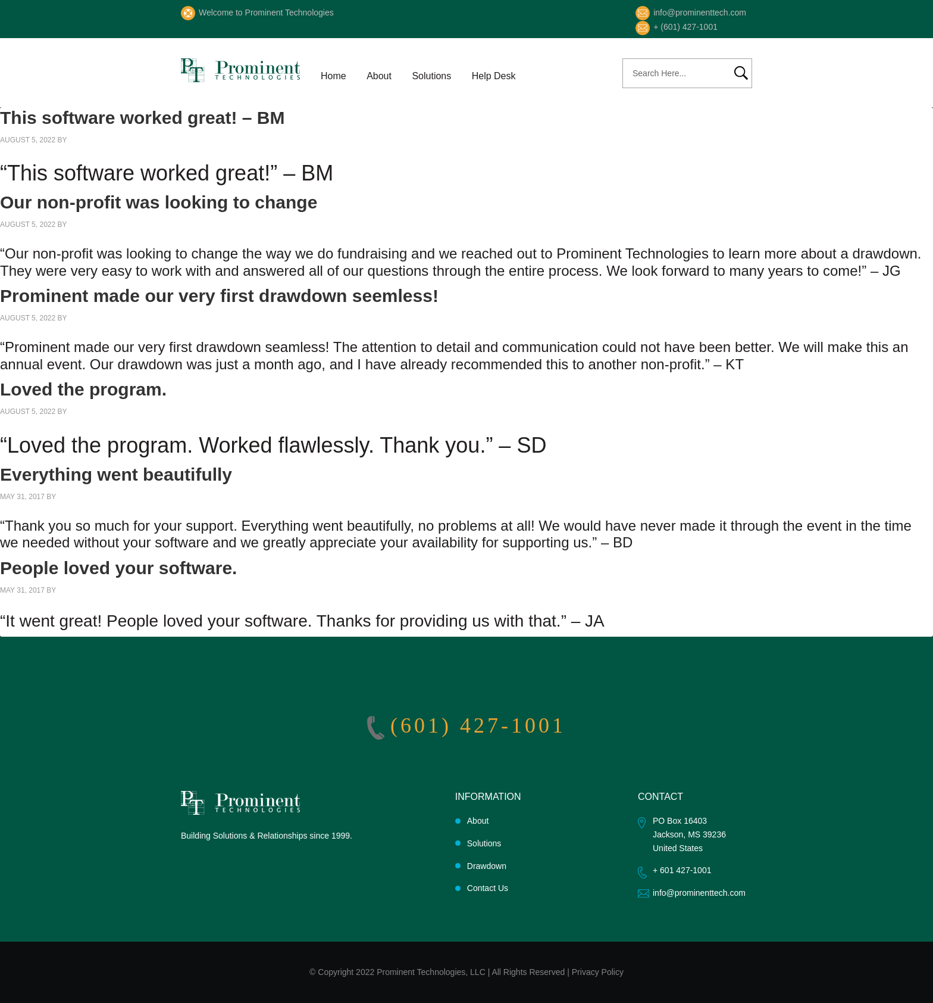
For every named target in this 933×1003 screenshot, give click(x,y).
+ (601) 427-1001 (685, 27)
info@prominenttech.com (699, 12)
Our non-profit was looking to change (158, 202)
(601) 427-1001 (478, 725)
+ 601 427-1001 (682, 870)
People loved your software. (118, 568)
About (478, 821)
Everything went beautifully (116, 474)
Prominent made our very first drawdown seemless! (219, 296)
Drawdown (486, 866)
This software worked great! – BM (142, 117)
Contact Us (487, 888)
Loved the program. (83, 389)
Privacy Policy (598, 972)
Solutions (484, 843)
